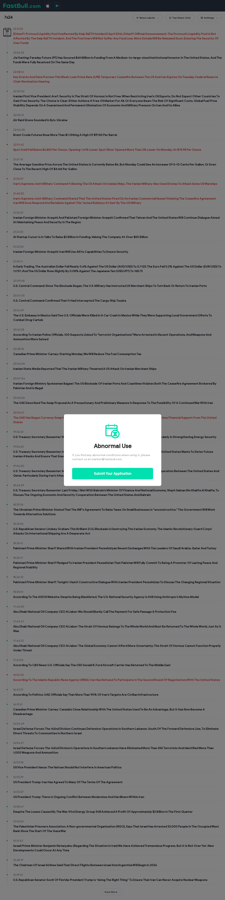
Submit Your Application (112, 473)
